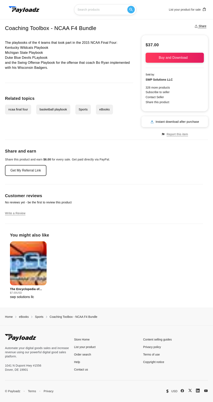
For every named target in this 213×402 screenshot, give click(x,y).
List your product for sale (187, 9)
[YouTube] (206, 391)
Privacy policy (152, 347)
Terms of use (151, 354)
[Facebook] (182, 391)
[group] (28, 270)
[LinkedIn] (198, 390)
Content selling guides (157, 339)
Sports (83, 109)
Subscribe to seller (158, 92)
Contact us (81, 369)
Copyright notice (153, 362)
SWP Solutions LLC (159, 79)
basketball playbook (53, 109)
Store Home (82, 339)
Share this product (157, 102)
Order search (82, 354)
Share (200, 26)
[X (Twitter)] (190, 390)
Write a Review (15, 213)
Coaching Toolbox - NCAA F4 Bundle (73, 316)
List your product (85, 347)
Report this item (174, 134)
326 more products (158, 87)
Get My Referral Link (25, 170)
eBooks (104, 109)
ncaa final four (18, 109)
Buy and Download (175, 57)
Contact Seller (155, 97)
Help (77, 362)
